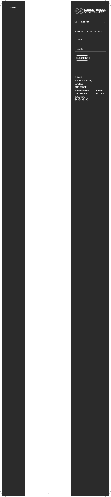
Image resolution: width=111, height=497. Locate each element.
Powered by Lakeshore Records (82, 93)
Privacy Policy (101, 92)
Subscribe (82, 58)
